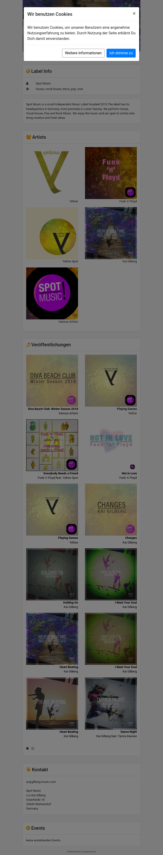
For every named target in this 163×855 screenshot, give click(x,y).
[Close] (134, 13)
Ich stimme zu (121, 53)
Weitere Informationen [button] (83, 53)
